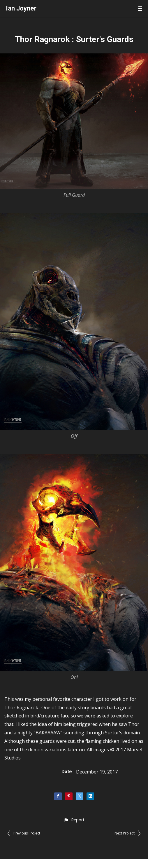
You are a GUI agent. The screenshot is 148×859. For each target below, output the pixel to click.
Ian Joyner (21, 8)
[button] (74, 820)
